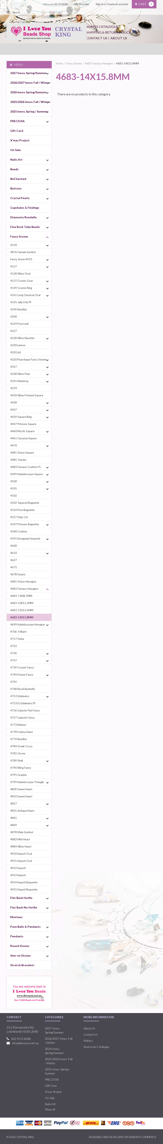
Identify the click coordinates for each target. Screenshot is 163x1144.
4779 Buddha (18, 739)
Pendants (16, 936)
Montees (16, 917)
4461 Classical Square (23, 438)
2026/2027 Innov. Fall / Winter (30, 82)
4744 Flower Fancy (21, 674)
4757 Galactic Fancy (22, 717)
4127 (13, 266)
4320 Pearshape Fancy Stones (28, 359)
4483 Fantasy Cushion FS (25, 467)
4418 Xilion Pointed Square (26, 395)
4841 (13, 817)
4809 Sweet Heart (21, 789)
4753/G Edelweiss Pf (22, 703)
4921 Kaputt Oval (21, 860)
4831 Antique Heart (22, 810)
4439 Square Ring (21, 416)
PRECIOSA (17, 121)
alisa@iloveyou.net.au (25, 1043)
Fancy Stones (19, 236)
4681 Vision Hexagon (23, 581)
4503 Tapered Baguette (24, 502)
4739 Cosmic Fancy (22, 667)
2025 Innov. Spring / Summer (29, 111)
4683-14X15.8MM (21, 617)
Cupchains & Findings (24, 207)
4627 (13, 560)
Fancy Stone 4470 (21, 259)
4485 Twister (18, 459)
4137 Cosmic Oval (21, 280)
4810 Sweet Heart (21, 796)
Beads (14, 169)
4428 (13, 402)
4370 (13, 388)
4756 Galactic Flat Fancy (25, 710)
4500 (13, 481)
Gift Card (16, 130)
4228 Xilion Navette (22, 338)
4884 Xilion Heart (20, 846)
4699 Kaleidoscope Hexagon (27, 624)
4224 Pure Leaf (19, 323)
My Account (82, 4)
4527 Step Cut (19, 517)
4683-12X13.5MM (21, 610)
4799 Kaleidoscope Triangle (27, 782)
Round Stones (19, 946)
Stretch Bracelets (22, 965)
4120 (13, 245)
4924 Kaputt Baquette (23, 882)
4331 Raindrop (19, 381)
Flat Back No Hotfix (23, 907)
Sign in (99, 4)
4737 (13, 660)
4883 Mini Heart (20, 839)
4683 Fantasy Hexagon (24, 588)
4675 (13, 567)
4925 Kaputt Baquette (23, 889)
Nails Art (16, 159)
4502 (13, 495)
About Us (118, 38)
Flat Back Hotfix (21, 897)
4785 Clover (17, 753)
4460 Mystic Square (22, 431)
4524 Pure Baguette (22, 510)
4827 (13, 803)
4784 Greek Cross (21, 746)
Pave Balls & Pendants (25, 926)
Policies (88, 1040)
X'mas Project (20, 140)
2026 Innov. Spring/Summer (28, 92)
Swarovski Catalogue (96, 1046)
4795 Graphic (18, 775)
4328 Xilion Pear (20, 373)
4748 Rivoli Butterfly (22, 689)
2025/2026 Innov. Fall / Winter (30, 102)
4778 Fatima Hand (21, 732)
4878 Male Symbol (21, 832)
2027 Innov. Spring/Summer (28, 73)
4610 (13, 553)
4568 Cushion (18, 531)
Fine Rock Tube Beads (25, 227)
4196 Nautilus (18, 309)
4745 (13, 681)
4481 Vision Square (22, 452)
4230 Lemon (17, 345)
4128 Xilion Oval (20, 273)
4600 (13, 545)
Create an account (117, 4)
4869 (13, 825)
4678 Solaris (17, 574)
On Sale (15, 150)
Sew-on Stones (20, 955)
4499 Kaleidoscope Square (26, 474)
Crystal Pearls (20, 198)
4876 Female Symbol (23, 252)
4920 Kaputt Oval (21, 853)
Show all (50, 1109)
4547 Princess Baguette (24, 524)
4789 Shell (16, 760)
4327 (13, 366)
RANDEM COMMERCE (142, 1137)
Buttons (16, 188)
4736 (13, 653)
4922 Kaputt (18, 868)
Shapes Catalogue (102, 26)
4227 (13, 330)
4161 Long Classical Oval (25, 295)
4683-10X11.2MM (21, 603)
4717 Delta (17, 638)
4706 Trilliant (18, 631)
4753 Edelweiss (19, 696)
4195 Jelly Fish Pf (20, 302)
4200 (13, 316)
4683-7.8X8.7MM (21, 595)
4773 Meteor (18, 724)
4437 (13, 409)
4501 (13, 488)
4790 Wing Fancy (20, 767)
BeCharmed (18, 178)
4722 (13, 646)
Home (59, 63)
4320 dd (15, 352)
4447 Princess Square (23, 424)
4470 (13, 445)
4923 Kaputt (18, 875)
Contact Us (96, 38)
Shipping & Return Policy (108, 32)
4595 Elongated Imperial (25, 538)
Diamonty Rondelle (23, 217)
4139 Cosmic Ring (21, 288)
